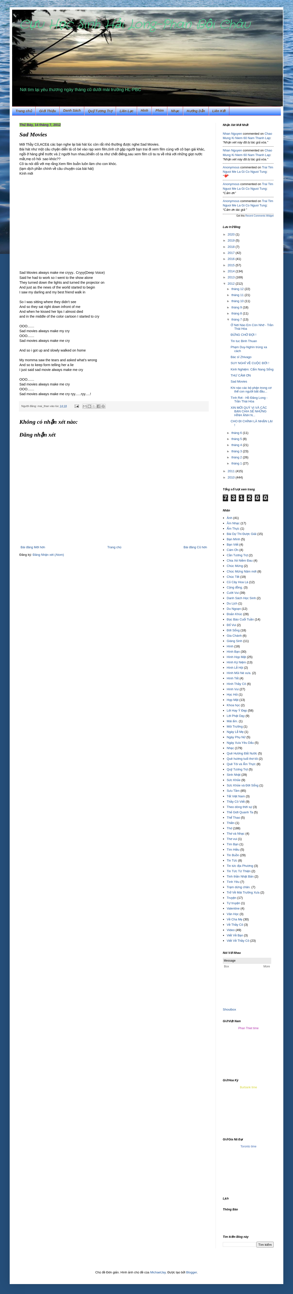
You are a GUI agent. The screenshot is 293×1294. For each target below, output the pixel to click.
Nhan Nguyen (232, 133)
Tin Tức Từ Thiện (238, 871)
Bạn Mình (233, 539)
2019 (232, 240)
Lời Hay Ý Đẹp (237, 710)
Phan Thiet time (248, 1028)
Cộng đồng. (235, 587)
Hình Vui (233, 689)
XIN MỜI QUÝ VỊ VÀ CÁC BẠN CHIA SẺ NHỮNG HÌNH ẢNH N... (249, 411)
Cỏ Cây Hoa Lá (237, 582)
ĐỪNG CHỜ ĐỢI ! (243, 335)
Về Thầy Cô (235, 924)
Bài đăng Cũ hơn (195, 547)
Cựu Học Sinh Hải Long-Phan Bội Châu (134, 24)
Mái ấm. (232, 721)
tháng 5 (237, 439)
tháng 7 (237, 319)
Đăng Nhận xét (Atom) (48, 555)
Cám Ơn (233, 550)
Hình (230, 646)
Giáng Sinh (234, 641)
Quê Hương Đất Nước (242, 753)
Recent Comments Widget (259, 215)
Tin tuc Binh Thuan (244, 341)
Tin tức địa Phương (240, 866)
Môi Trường (235, 726)
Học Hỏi (232, 694)
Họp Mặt (233, 700)
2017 (232, 253)
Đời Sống (233, 630)
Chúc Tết (233, 577)
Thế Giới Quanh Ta (240, 812)
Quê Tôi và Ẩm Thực (241, 764)
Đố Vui (231, 625)
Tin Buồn (233, 855)
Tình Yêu (233, 882)
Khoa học (233, 705)
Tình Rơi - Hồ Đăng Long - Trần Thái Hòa (249, 399)
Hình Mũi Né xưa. (239, 673)
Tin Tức (232, 860)
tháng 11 (238, 295)
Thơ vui (232, 839)
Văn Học (233, 914)
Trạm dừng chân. (238, 887)
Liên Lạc (126, 111)
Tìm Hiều (233, 849)
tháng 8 (237, 313)
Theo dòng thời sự (239, 807)
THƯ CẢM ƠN (241, 375)
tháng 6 (237, 433)
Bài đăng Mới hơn (33, 547)
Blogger (191, 1272)
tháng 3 (237, 451)
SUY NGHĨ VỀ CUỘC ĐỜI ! (250, 363)
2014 (232, 271)
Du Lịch (232, 603)
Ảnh (229, 518)
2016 (232, 259)
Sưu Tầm (233, 790)
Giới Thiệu (47, 111)
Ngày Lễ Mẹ (235, 732)
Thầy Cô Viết (236, 801)
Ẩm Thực (233, 528)
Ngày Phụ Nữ (236, 737)
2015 (232, 265)
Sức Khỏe (233, 780)
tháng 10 (238, 301)
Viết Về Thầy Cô (238, 940)
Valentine (233, 908)
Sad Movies (239, 381)
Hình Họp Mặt (236, 657)
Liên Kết (219, 111)
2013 (232, 277)
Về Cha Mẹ (234, 919)
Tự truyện (233, 903)
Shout (227, 1009)
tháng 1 (237, 463)
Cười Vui (233, 593)
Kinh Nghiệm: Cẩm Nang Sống (252, 369)
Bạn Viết (232, 544)
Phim (159, 110)
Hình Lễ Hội (235, 667)
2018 (232, 247)
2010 (232, 477)
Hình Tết (233, 678)
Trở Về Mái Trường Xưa (243, 892)
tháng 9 (237, 307)
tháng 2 (237, 457)
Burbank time (248, 1087)
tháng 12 (238, 289)
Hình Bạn (233, 651)
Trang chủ (23, 111)
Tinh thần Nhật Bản (240, 876)
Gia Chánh (234, 635)
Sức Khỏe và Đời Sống (242, 785)
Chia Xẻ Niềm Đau (240, 560)
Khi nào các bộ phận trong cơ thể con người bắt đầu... (251, 389)
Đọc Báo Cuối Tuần (240, 619)
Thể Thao (233, 817)
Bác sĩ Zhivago (241, 357)
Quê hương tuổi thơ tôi (242, 759)
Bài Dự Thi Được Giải (241, 534)
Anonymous (231, 167)
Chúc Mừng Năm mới (241, 571)
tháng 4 (237, 445)
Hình (144, 110)
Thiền (230, 823)
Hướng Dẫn (196, 111)
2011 (232, 471)
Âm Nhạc (233, 523)
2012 (232, 283)
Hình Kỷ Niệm (236, 662)
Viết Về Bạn (235, 935)
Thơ (229, 828)
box (233, 1009)
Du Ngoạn (234, 609)
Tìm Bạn (233, 844)
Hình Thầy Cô (236, 684)
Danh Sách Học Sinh (241, 598)
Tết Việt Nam (236, 796)
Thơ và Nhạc (236, 833)
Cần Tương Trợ (237, 555)
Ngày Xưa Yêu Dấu (240, 743)
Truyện (231, 898)
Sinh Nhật (233, 774)
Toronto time (248, 1146)
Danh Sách (72, 110)
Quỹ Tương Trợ (100, 111)
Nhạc (175, 111)
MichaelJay (158, 1272)
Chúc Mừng (235, 566)
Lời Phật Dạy (236, 716)
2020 (232, 234)
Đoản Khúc (234, 614)
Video (231, 930)
